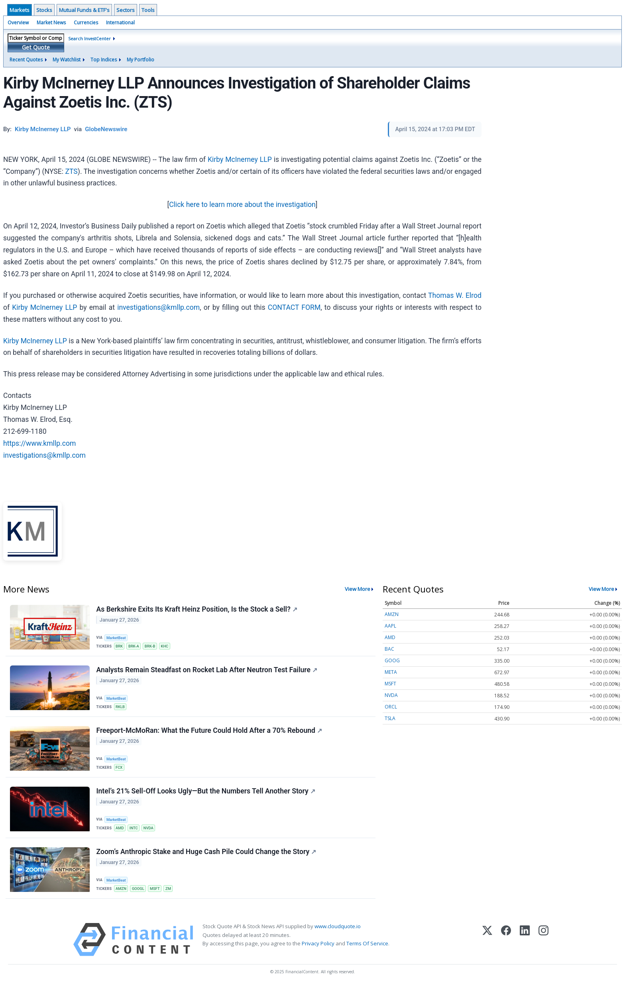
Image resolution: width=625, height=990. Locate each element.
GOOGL (139, 891)
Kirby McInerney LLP (240, 159)
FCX (119, 769)
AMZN (121, 891)
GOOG (392, 660)
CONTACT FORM (294, 307)
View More (357, 588)
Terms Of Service (367, 946)
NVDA (150, 830)
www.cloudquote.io (337, 929)
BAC (389, 649)
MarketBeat (117, 638)
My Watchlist (67, 59)
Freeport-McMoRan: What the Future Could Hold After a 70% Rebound (209, 732)
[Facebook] (506, 942)
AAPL (390, 625)
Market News (51, 22)
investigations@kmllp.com (158, 307)
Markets (19, 10)
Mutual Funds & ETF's (84, 10)
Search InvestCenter (89, 38)
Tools (148, 10)
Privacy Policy (318, 946)
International (120, 22)
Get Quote (36, 47)
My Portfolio (140, 59)
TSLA (390, 718)
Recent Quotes (26, 59)
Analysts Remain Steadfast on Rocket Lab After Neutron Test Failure (206, 671)
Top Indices (103, 59)
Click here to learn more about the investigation (242, 205)
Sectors (125, 10)
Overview (18, 22)
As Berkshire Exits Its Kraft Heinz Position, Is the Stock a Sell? (196, 609)
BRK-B (151, 646)
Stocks (44, 10)
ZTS (71, 171)
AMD (120, 830)
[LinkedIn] (525, 942)
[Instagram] (543, 942)
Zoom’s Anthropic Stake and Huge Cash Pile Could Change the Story (206, 854)
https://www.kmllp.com (39, 443)
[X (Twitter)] (487, 942)
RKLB (120, 707)
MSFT (156, 891)
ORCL (391, 706)
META (391, 672)
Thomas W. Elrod (455, 295)
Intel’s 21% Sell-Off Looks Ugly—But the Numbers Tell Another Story (205, 793)
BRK (119, 646)
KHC (166, 646)
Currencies (86, 22)
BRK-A (134, 646)
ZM (170, 891)
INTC (134, 830)
